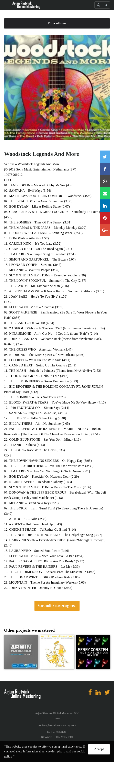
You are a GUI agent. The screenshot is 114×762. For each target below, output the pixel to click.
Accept (99, 749)
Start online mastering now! (57, 605)
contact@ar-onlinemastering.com (57, 725)
